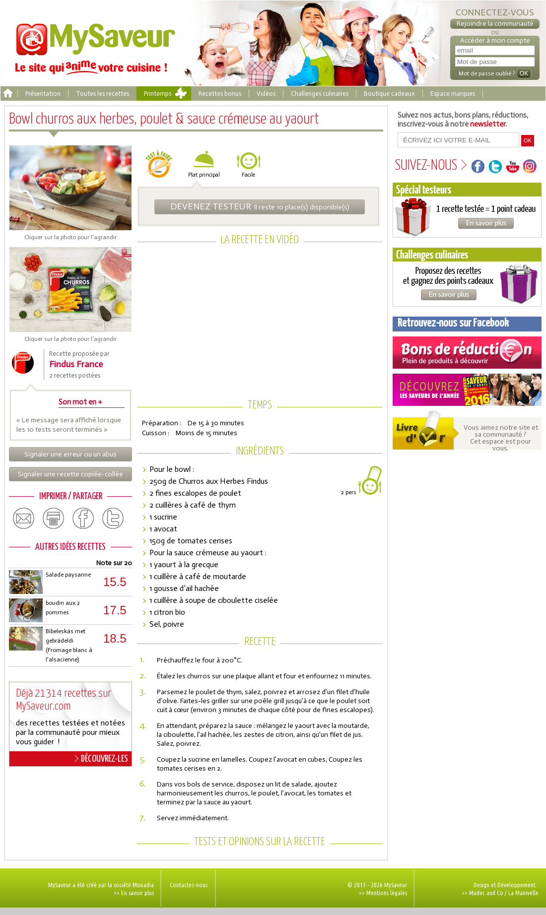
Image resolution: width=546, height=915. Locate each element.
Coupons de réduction (467, 352)
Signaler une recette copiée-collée (70, 474)
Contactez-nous (188, 884)
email (24, 518)
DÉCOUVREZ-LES (101, 759)
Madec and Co (486, 892)
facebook (83, 518)
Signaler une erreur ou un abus (70, 454)
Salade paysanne (68, 574)
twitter (113, 518)
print (54, 518)
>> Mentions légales (383, 892)
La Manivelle (523, 892)
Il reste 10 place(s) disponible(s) (259, 206)
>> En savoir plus (134, 892)
